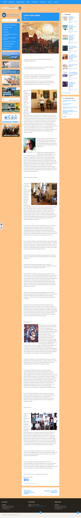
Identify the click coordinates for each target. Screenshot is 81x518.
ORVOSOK (5, 29)
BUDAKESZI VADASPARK (8, 44)
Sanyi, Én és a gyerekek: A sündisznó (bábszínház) (71, 37)
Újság (28, 2)
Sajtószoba (43, 2)
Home (25, 18)
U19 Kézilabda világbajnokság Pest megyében (29, 492)
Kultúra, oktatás (33, 483)
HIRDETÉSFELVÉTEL (7, 46)
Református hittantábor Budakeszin (51, 491)
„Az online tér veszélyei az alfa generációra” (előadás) (72, 84)
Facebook (56, 2)
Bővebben (64, 116)
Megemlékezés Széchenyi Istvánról (70, 107)
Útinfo (68, 101)
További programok (67, 92)
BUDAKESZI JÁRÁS (7, 27)
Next (56, 489)
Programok (34, 2)
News (28, 18)
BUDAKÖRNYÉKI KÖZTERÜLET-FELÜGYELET (10, 35)
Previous (25, 489)
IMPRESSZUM (6, 48)
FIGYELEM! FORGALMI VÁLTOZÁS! (69, 100)
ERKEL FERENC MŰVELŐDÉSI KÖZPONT (9, 38)
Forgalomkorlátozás (67, 103)
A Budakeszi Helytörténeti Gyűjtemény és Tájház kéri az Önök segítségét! (70, 111)
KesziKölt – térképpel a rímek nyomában (72, 26)
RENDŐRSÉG (6, 32)
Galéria (49, 2)
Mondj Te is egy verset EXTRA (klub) (73, 47)
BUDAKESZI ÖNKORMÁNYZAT (9, 25)
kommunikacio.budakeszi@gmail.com (38, 506)
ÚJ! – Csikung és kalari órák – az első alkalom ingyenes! (73, 56)
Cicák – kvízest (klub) (73, 64)
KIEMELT (70, 108)
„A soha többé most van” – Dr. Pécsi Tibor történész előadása (73, 73)
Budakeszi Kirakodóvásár (72, 17)
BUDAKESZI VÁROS (20, 2)
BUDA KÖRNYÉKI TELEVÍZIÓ (9, 41)
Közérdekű (11, 2)
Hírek (5, 2)
